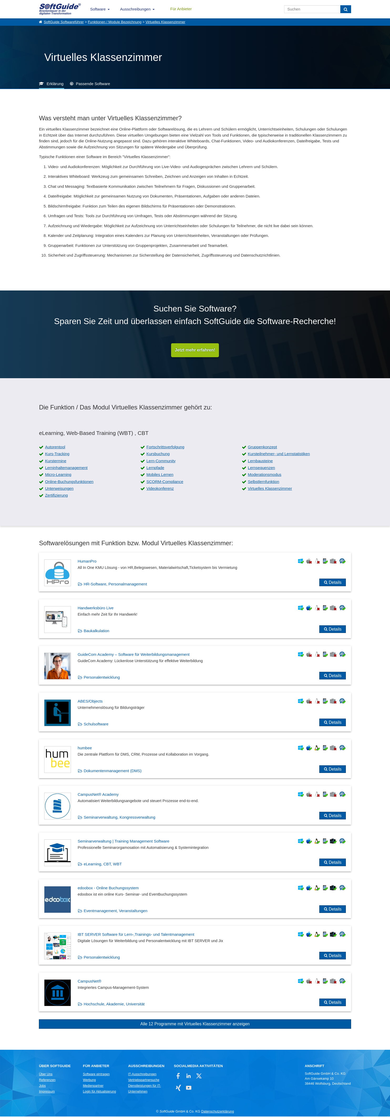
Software (98, 9)
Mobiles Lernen (159, 475)
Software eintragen (96, 1074)
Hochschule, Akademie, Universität (114, 1004)
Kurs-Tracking (57, 454)
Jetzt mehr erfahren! (195, 350)
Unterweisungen (59, 489)
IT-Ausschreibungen (142, 1074)
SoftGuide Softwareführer (64, 22)
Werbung (89, 1080)
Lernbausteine (260, 461)
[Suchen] (345, 9)
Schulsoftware (96, 724)
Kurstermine (55, 461)
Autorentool (55, 447)
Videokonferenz (160, 489)
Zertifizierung (56, 495)
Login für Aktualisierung (99, 1092)
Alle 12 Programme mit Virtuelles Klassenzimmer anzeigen (195, 1024)
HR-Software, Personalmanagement (115, 584)
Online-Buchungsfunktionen (69, 482)
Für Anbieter (181, 9)
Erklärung (55, 83)
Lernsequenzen (261, 468)
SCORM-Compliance (164, 482)
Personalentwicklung (102, 678)
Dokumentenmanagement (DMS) (112, 771)
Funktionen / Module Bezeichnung (114, 22)
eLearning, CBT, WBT (103, 864)
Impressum (47, 1092)
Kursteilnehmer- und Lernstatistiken (279, 454)
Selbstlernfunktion (263, 482)
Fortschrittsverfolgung (165, 447)
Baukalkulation (96, 631)
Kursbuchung (158, 454)
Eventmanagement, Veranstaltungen (115, 911)
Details (335, 582)
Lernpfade (155, 468)
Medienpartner (93, 1086)
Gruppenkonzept (262, 447)
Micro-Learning (58, 475)
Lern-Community (161, 461)
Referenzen (47, 1080)
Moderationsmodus (264, 475)
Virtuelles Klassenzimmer (165, 22)
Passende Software (93, 83)
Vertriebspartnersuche (143, 1080)
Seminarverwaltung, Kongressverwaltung (119, 817)
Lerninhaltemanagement (66, 468)
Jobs (42, 1086)
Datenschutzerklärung (217, 1112)
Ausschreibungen (135, 9)
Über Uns (45, 1074)
